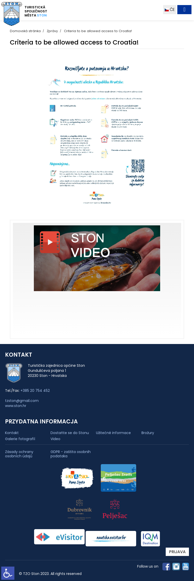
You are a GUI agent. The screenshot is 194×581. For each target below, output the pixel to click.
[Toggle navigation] (184, 9)
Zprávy (52, 31)
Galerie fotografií (20, 438)
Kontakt (12, 432)
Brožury (147, 432)
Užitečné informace (113, 432)
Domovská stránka (25, 31)
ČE (170, 9)
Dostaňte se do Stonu (70, 432)
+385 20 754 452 (35, 390)
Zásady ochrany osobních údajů (19, 454)
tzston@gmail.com (22, 400)
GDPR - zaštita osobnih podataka (71, 454)
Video (55, 438)
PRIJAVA (177, 552)
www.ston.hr (15, 405)
